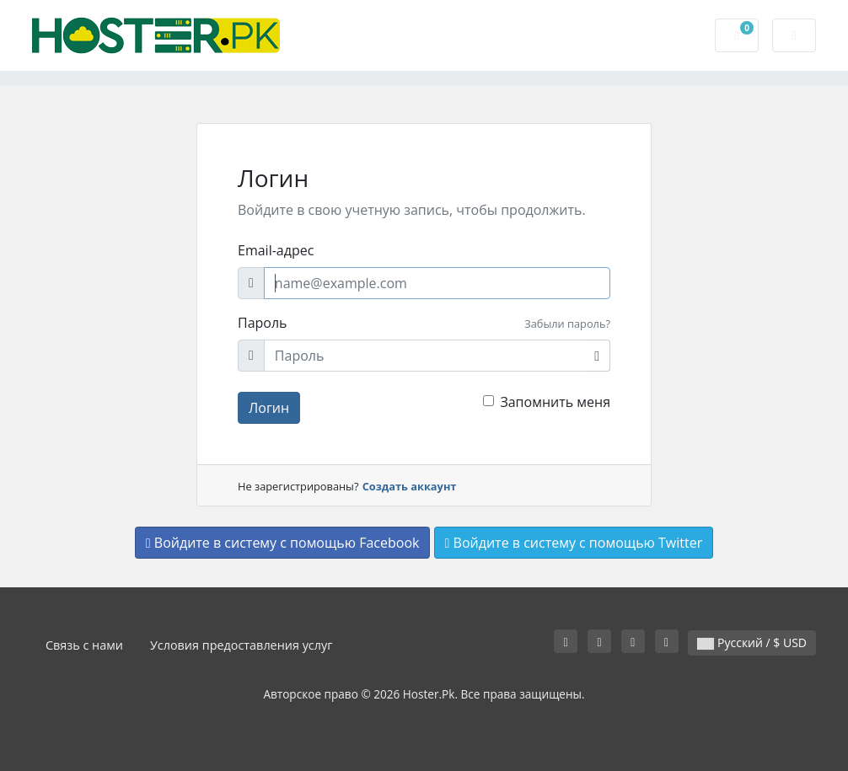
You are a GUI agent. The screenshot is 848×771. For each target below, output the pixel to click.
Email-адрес (276, 250)
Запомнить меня (555, 402)
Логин (269, 408)
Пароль (262, 322)
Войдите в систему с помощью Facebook (283, 542)
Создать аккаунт (409, 486)
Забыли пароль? (567, 323)
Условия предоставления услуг (241, 645)
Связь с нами (84, 645)
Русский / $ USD (752, 642)
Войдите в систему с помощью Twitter (574, 542)
